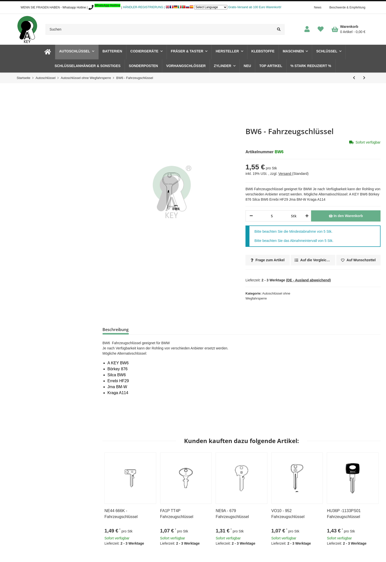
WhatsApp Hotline (107, 5)
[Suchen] (159, 29)
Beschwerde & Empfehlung (347, 7)
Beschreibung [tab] (115, 329)
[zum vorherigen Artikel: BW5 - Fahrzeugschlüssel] (354, 78)
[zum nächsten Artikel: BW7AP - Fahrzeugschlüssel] (364, 78)
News (317, 7)
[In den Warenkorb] (346, 216)
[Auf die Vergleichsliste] (313, 260)
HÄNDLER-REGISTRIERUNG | (144, 7)
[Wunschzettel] (321, 29)
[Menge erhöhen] (306, 216)
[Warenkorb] (348, 29)
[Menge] (272, 216)
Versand (285, 174)
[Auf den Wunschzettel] (358, 260)
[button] (307, 29)
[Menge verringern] (251, 216)
